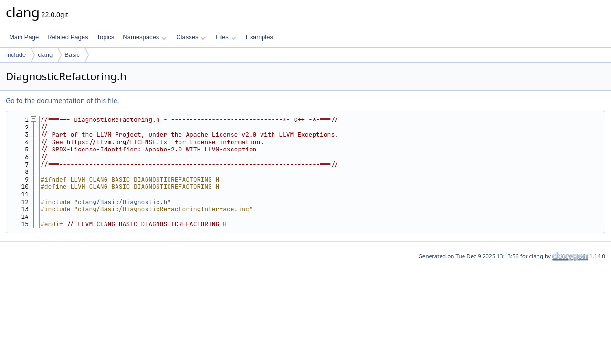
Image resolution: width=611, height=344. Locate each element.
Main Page (24, 37)
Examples (259, 37)
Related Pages (67, 37)
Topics (105, 37)
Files (225, 37)
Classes (191, 37)
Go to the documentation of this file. (62, 100)
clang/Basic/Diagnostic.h (122, 202)
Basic (72, 54)
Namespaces (144, 37)
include (16, 54)
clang (45, 54)
